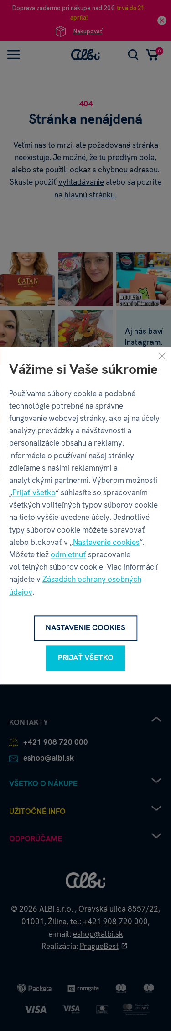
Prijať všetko (34, 492)
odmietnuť (68, 554)
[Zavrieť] (161, 355)
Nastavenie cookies (106, 542)
